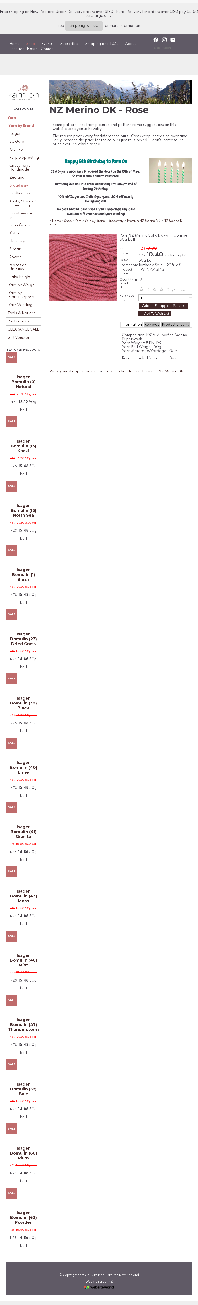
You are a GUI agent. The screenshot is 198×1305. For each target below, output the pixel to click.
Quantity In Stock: (128, 281)
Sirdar (15, 249)
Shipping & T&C (84, 26)
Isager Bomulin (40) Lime (23, 767)
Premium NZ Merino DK (143, 221)
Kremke (16, 150)
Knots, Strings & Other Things (23, 203)
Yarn (12, 118)
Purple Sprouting (24, 158)
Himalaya (18, 241)
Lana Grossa (20, 225)
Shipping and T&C (101, 44)
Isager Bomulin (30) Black (23, 703)
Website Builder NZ (99, 1281)
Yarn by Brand (21, 126)
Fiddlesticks (19, 193)
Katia (14, 233)
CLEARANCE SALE (23, 329)
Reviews (151, 325)
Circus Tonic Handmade (19, 167)
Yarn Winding (20, 305)
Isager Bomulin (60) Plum (23, 1153)
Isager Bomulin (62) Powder (23, 1217)
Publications (18, 321)
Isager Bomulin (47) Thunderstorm (23, 1024)
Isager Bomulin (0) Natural (23, 382)
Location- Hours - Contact (32, 49)
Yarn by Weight (22, 285)
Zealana (17, 177)
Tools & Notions (21, 313)
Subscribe (69, 44)
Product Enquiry (175, 325)
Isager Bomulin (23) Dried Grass (23, 639)
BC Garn (16, 142)
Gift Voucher (18, 338)
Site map (98, 1275)
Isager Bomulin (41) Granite (23, 831)
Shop (30, 44)
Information (131, 325)
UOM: (124, 260)
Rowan (15, 257)
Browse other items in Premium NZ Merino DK (143, 371)
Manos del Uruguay (18, 267)
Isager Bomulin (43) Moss (23, 896)
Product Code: (126, 271)
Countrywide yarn (20, 215)
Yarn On (83, 1275)
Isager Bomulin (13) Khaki (23, 446)
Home (14, 44)
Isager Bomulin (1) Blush (23, 574)
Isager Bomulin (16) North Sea (23, 510)
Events (47, 44)
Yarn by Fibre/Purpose (21, 295)
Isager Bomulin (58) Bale (23, 1089)
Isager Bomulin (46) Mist (23, 960)
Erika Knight (20, 277)
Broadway (18, 185)
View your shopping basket (73, 371)
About (130, 44)
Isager (15, 134)
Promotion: (129, 265)
